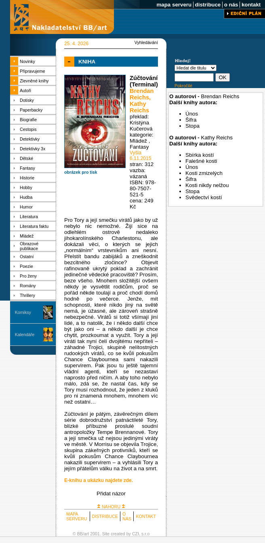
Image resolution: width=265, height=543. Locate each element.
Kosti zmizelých (204, 173)
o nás (231, 5)
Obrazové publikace (29, 246)
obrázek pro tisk (80, 172)
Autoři (25, 90)
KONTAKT (146, 516)
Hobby (26, 187)
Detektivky (30, 139)
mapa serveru (174, 5)
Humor (26, 206)
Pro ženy (28, 276)
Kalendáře (25, 334)
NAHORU (111, 506)
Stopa (192, 126)
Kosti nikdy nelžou (207, 185)
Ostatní (27, 256)
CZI (135, 533)
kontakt (251, 5)
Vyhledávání (146, 42)
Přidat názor (111, 493)
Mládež (27, 236)
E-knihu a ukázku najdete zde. (98, 480)
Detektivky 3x (32, 148)
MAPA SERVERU (76, 516)
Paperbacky (31, 109)
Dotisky (27, 100)
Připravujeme (32, 71)
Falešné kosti (201, 161)
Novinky (27, 61)
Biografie (28, 119)
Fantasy (27, 168)
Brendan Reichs (142, 94)
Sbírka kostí (199, 155)
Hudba (26, 197)
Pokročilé (183, 85)
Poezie (26, 266)
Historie (27, 177)
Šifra (190, 120)
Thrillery (27, 295)
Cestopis (28, 129)
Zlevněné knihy (34, 80)
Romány (28, 285)
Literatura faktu (34, 226)
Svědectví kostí (203, 197)
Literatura (29, 216)
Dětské (26, 158)
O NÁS (126, 516)
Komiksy (23, 312)
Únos (191, 114)
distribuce (207, 5)
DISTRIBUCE (105, 516)
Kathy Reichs (139, 107)
